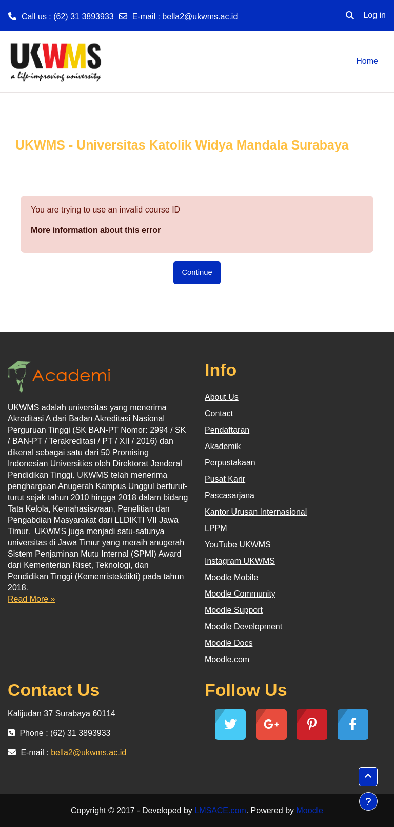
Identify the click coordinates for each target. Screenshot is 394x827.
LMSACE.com (220, 810)
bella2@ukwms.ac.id (200, 16)
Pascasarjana (229, 495)
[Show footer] (368, 801)
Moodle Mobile (231, 577)
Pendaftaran (227, 430)
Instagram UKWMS (240, 561)
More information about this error (96, 230)
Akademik (223, 446)
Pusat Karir (225, 479)
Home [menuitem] (367, 61)
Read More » (31, 599)
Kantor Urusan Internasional (256, 511)
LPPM (216, 528)
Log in (374, 15)
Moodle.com (227, 659)
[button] (350, 15)
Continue (197, 272)
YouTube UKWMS (238, 544)
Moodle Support (234, 610)
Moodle (310, 810)
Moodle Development (243, 626)
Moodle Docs (228, 643)
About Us (222, 397)
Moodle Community (240, 593)
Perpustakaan (230, 462)
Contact (219, 413)
